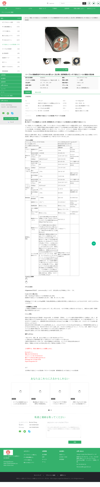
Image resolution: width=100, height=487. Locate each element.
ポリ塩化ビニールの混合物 (11, 44)
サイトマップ (37, 475)
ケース (2, 92)
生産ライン (62, 454)
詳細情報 (27, 92)
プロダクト (18, 8)
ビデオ (30, 8)
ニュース (3, 88)
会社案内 (3, 78)
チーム (44, 461)
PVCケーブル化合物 (49, 370)
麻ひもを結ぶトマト (11, 35)
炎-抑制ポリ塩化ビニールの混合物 (34, 370)
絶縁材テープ (11, 58)
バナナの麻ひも (11, 31)
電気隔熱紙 (11, 71)
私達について (42, 8)
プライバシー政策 (50, 475)
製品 (11, 18)
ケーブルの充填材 (11, 49)
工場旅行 (54, 8)
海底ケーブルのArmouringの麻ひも (11, 67)
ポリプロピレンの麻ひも (11, 22)
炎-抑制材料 (11, 53)
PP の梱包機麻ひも (11, 27)
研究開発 (61, 459)
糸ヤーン (11, 62)
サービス (44, 459)
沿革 (43, 457)
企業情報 (3, 75)
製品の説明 (38, 92)
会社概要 (44, 454)
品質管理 (67, 8)
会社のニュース (91, 8)
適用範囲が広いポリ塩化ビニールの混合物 (67, 370)
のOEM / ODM (63, 457)
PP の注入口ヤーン (11, 40)
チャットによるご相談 (7, 12)
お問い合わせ (4, 85)
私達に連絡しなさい (79, 8)
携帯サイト (63, 475)
